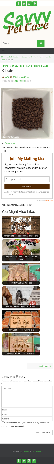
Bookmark (10, 143)
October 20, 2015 (21, 77)
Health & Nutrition (12, 57)
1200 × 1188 (19, 81)
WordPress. (36, 451)
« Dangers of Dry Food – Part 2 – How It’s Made (24, 66)
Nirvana (26, 451)
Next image (45, 366)
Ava (7, 77)
